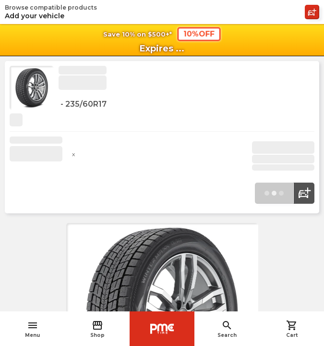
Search (227, 329)
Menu (32, 329)
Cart (292, 329)
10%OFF (198, 33)
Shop (97, 329)
